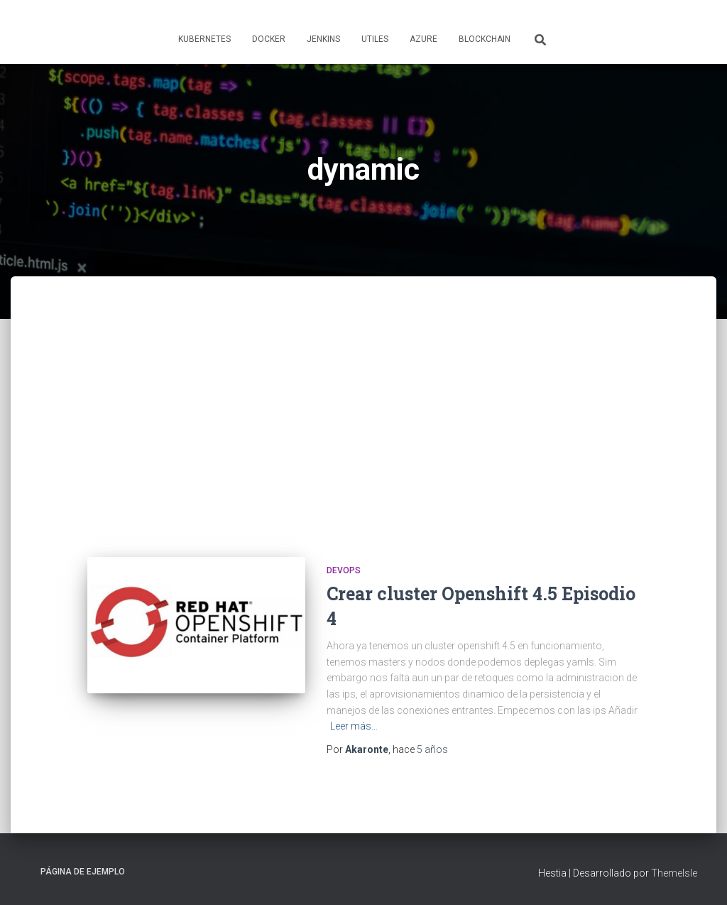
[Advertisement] (363, 429)
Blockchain (484, 39)
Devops (344, 570)
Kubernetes (204, 39)
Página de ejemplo (82, 872)
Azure (423, 39)
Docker (268, 39)
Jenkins (323, 39)
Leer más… (354, 726)
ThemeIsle (674, 873)
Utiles (374, 39)
